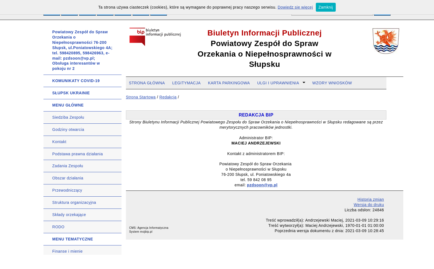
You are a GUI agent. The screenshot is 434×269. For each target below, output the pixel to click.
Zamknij (326, 7)
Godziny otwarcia (68, 129)
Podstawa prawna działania (77, 154)
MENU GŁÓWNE (68, 105)
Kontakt (59, 141)
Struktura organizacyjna (74, 202)
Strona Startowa (141, 97)
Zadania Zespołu (67, 166)
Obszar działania (67, 178)
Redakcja (168, 97)
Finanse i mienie (67, 251)
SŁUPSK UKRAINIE (71, 93)
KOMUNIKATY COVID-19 (76, 80)
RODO (58, 227)
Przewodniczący (67, 190)
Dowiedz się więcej (295, 7)
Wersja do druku (369, 204)
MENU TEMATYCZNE (72, 239)
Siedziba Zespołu (68, 117)
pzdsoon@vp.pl (262, 185)
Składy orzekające (69, 214)
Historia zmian (371, 199)
